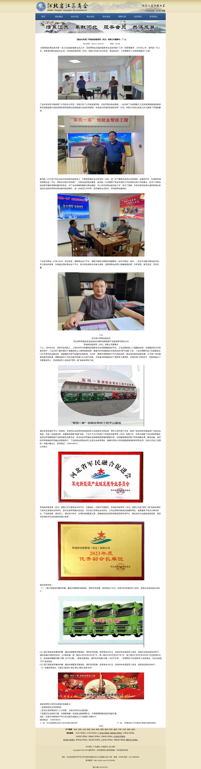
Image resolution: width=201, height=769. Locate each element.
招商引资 (122, 16)
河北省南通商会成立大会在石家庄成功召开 (62, 723)
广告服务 (96, 747)
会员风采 (138, 16)
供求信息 (106, 16)
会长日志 (75, 16)
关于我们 (89, 747)
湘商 (133, 729)
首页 (43, 16)
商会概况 (59, 16)
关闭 (101, 726)
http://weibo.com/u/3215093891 (104, 760)
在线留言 (104, 747)
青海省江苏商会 (81, 740)
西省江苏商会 (108, 740)
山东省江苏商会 (119, 736)
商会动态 (90, 16)
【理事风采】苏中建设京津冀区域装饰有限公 (139, 723)
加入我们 (112, 747)
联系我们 (154, 16)
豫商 (106, 729)
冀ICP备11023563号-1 (100, 767)
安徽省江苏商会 (94, 736)
